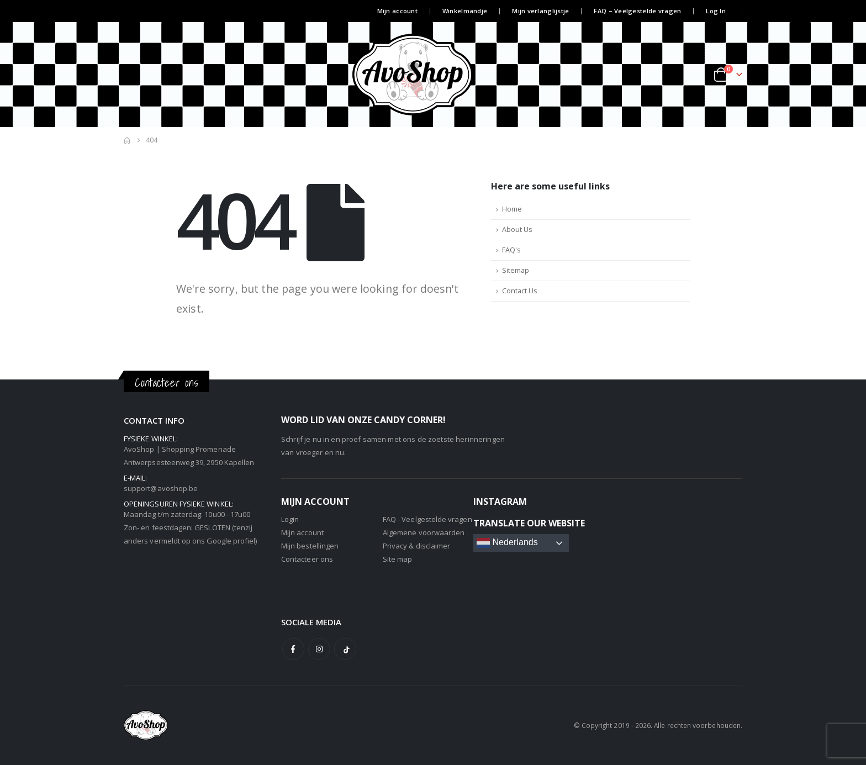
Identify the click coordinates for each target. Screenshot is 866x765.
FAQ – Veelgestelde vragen (637, 11)
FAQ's (511, 250)
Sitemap (515, 270)
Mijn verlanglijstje (540, 11)
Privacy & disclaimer (416, 546)
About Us (517, 229)
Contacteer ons (307, 559)
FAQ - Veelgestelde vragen (427, 519)
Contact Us (519, 291)
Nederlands (507, 543)
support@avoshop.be (161, 488)
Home (512, 209)
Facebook (293, 649)
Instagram (319, 649)
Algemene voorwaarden (423, 532)
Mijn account (397, 11)
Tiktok (345, 649)
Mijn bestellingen (310, 546)
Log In (716, 11)
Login (290, 519)
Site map (398, 559)
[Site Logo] (433, 74)
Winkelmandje (464, 11)
